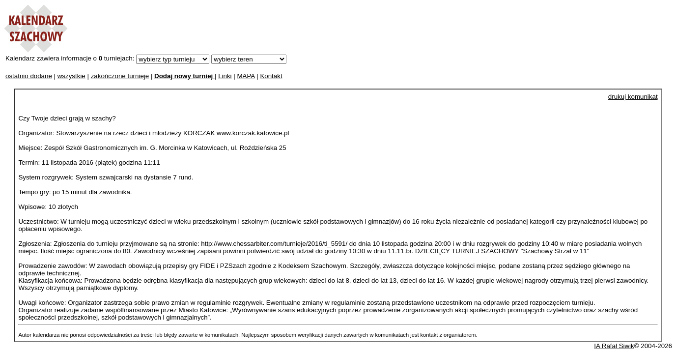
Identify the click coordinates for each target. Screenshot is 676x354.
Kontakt (271, 76)
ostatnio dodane (28, 76)
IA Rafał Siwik (614, 346)
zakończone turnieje (120, 76)
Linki (224, 76)
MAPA (245, 76)
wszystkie (71, 76)
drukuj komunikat (633, 96)
